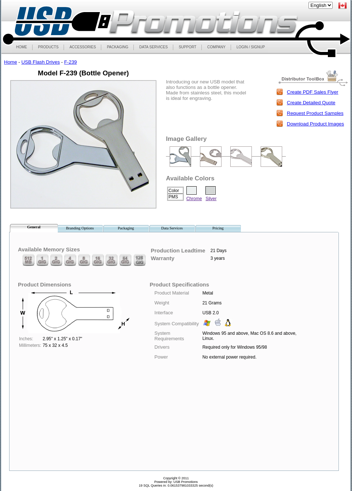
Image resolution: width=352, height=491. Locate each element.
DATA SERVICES (153, 47)
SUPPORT (187, 47)
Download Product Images (315, 124)
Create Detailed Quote (311, 102)
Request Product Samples (315, 113)
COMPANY (216, 47)
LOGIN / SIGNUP (250, 47)
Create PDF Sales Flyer (312, 92)
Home (10, 62)
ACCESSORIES (82, 47)
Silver (210, 198)
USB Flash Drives (40, 62)
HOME (21, 47)
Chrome (194, 198)
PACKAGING (117, 47)
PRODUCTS (48, 47)
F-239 (70, 62)
